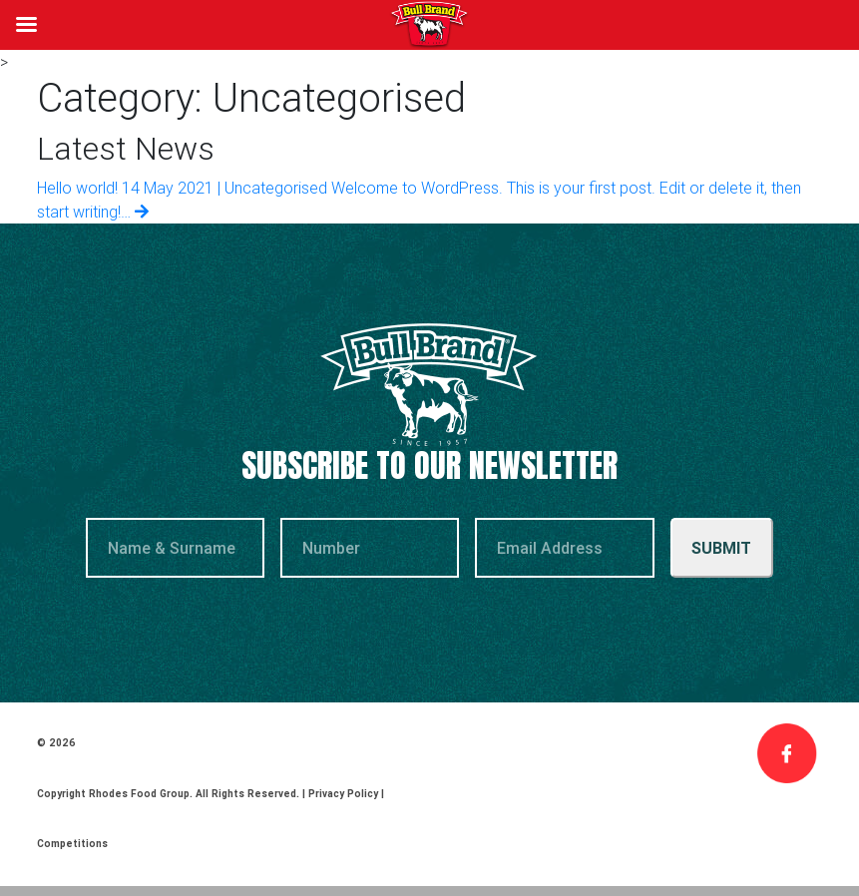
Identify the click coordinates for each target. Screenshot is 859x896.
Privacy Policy (343, 793)
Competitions (72, 843)
